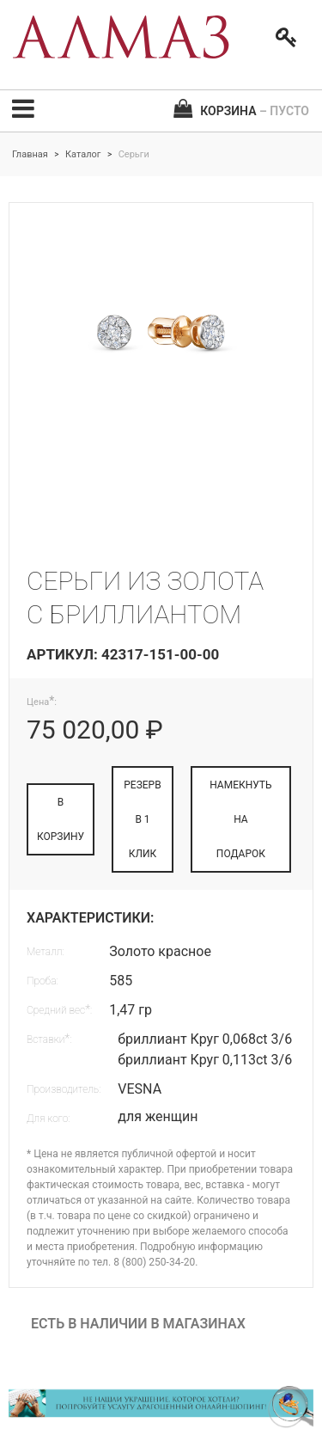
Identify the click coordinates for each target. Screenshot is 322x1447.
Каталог (82, 154)
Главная (30, 154)
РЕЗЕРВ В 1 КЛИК (142, 819)
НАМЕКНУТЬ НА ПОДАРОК (241, 819)
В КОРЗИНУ (60, 819)
